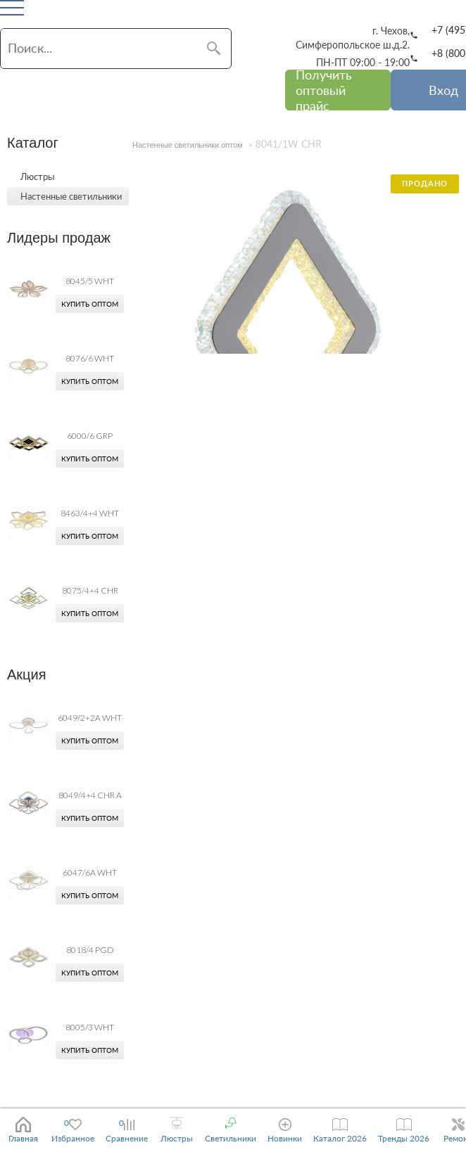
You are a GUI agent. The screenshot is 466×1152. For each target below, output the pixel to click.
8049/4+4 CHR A (90, 795)
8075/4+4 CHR (90, 590)
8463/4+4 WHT (90, 513)
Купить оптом (89, 304)
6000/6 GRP (90, 435)
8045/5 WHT (89, 281)
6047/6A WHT (90, 872)
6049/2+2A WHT (90, 717)
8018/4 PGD (90, 950)
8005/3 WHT (89, 1027)
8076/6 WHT (89, 358)
